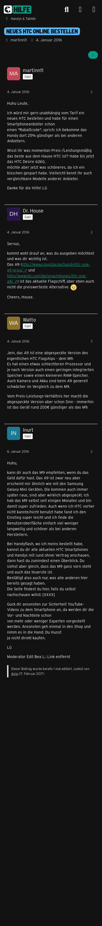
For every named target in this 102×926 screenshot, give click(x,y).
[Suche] (66, 9)
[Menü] (93, 9)
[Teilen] (93, 55)
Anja (14, 673)
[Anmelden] (80, 9)
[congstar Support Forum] (17, 9)
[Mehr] (91, 92)
